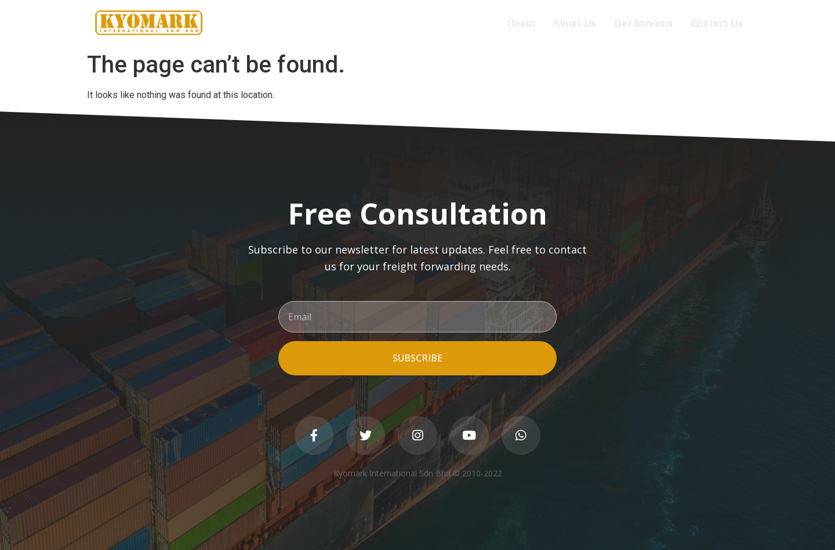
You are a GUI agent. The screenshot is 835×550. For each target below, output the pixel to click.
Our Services (643, 23)
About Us (574, 23)
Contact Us (716, 23)
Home (521, 23)
